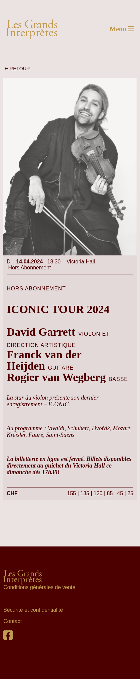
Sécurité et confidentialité (33, 610)
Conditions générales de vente (40, 587)
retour (17, 68)
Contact (12, 621)
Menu (122, 29)
